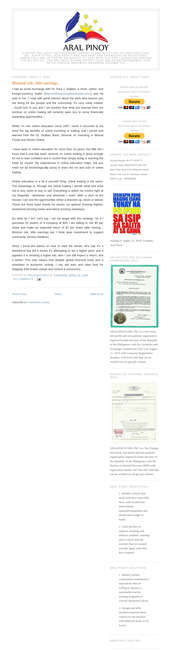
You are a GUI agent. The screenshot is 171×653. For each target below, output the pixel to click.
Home (58, 294)
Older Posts (96, 294)
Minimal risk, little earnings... (36, 83)
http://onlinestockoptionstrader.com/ (68, 93)
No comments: (24, 279)
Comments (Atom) (39, 302)
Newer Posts (19, 294)
